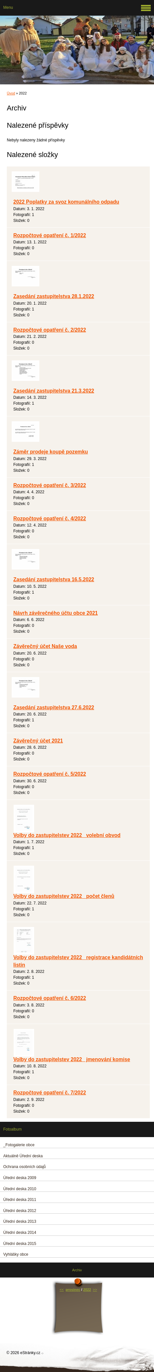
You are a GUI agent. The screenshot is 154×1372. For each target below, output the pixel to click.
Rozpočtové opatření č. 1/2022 (49, 235)
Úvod (11, 93)
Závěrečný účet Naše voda (45, 646)
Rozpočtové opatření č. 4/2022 (49, 518)
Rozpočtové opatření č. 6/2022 (49, 998)
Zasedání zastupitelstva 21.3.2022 (53, 391)
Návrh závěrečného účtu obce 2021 (55, 613)
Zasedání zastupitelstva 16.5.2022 (53, 579)
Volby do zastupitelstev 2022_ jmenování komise (71, 1059)
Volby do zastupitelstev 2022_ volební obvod (67, 835)
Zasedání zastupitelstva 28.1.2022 (53, 296)
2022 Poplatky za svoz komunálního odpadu (66, 202)
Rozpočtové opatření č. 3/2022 (49, 485)
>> (95, 1290)
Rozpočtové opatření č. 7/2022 (49, 1092)
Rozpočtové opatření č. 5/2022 (49, 774)
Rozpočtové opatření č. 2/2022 (49, 330)
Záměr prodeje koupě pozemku (50, 452)
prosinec (73, 1290)
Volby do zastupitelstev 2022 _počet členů (63, 896)
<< (62, 1290)
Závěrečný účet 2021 (38, 741)
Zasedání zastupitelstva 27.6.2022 (53, 707)
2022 (87, 1290)
